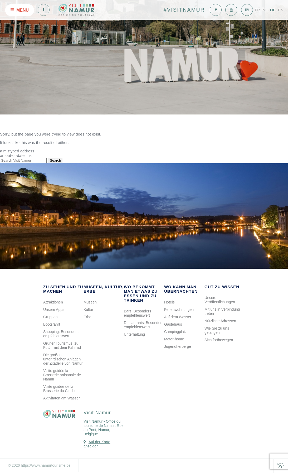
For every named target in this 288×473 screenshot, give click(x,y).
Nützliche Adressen (220, 321)
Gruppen (50, 317)
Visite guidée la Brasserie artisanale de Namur (62, 375)
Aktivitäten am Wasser (61, 398)
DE (273, 10)
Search (55, 160)
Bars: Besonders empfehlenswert (137, 313)
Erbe (87, 317)
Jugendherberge (177, 346)
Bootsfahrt (51, 324)
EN (281, 10)
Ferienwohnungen (179, 309)
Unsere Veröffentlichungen (219, 300)
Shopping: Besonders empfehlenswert (61, 334)
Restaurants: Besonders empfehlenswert (143, 325)
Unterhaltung (134, 334)
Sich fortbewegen (218, 340)
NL (264, 10)
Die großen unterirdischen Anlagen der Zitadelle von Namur (62, 359)
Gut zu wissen (221, 286)
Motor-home (174, 339)
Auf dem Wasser (177, 317)
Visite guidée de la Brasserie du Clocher (60, 388)
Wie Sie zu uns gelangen (216, 330)
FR (257, 10)
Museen (90, 302)
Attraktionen (53, 302)
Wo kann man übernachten (181, 288)
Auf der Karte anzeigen (97, 444)
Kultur (88, 309)
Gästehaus (173, 324)
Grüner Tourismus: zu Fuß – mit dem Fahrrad (62, 345)
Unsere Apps (53, 309)
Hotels (169, 302)
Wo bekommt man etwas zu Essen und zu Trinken (141, 293)
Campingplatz (175, 332)
